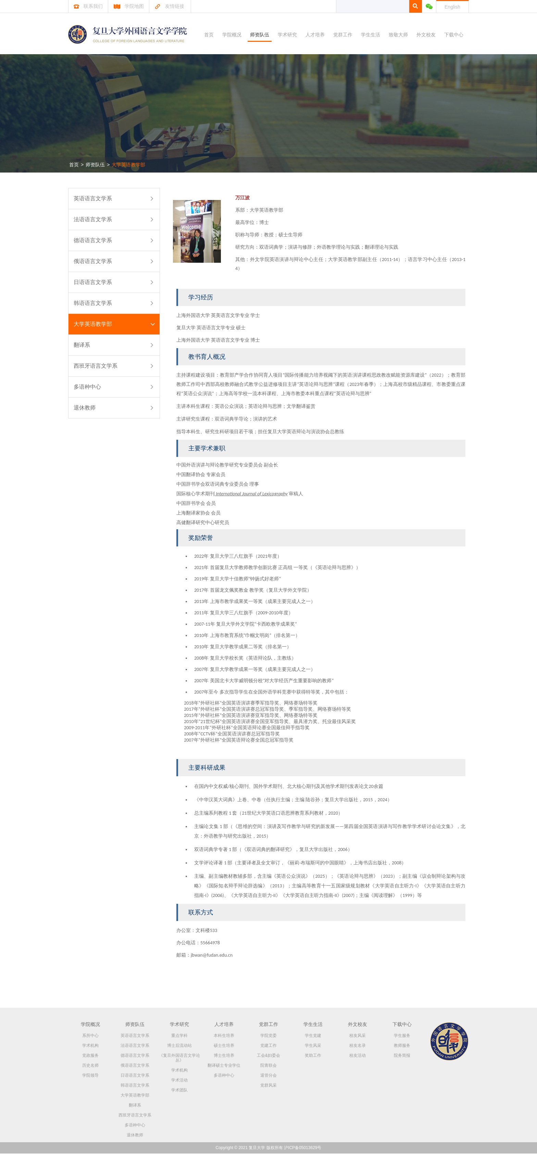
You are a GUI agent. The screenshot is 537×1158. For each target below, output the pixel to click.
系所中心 (90, 1040)
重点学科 (179, 1040)
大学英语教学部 (128, 164)
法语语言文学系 (93, 219)
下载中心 (453, 34)
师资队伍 (259, 34)
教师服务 (402, 1050)
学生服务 (402, 1040)
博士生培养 (224, 1059)
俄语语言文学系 (93, 261)
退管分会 (268, 1079)
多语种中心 (87, 387)
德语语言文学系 (93, 240)
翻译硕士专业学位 (224, 1069)
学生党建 (313, 1040)
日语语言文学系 (93, 282)
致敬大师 (398, 34)
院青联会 (268, 1069)
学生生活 (370, 34)
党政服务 (90, 1059)
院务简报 (402, 1059)
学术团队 (179, 1094)
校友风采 (357, 1040)
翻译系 (82, 345)
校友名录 (357, 1050)
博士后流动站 (179, 1050)
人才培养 (315, 34)
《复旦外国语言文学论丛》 (179, 1062)
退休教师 (85, 408)
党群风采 (268, 1089)
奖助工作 (313, 1059)
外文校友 (426, 34)
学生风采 (313, 1050)
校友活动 (357, 1059)
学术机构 (90, 1050)
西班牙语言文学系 (95, 366)
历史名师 (90, 1069)
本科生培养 (224, 1040)
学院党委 (268, 1040)
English (452, 7)
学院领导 (90, 1079)
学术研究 (287, 34)
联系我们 (88, 6)
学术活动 (179, 1084)
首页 (209, 34)
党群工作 (342, 34)
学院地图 (128, 6)
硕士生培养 (224, 1050)
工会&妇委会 (268, 1059)
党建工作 (268, 1050)
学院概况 (231, 34)
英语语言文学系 (93, 198)
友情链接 (169, 6)
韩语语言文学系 (93, 303)
